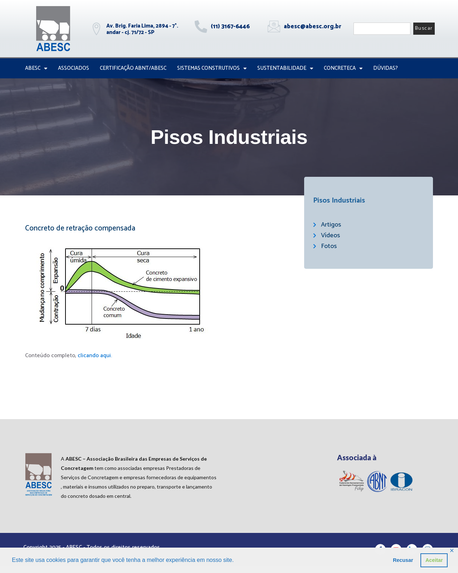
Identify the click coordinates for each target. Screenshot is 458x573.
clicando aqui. (95, 355)
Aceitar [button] (434, 560)
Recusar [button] (403, 560)
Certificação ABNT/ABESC (133, 68)
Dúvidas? (385, 68)
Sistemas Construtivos (212, 68)
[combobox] (382, 29)
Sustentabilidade (285, 68)
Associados (73, 68)
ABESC (36, 68)
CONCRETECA (343, 68)
